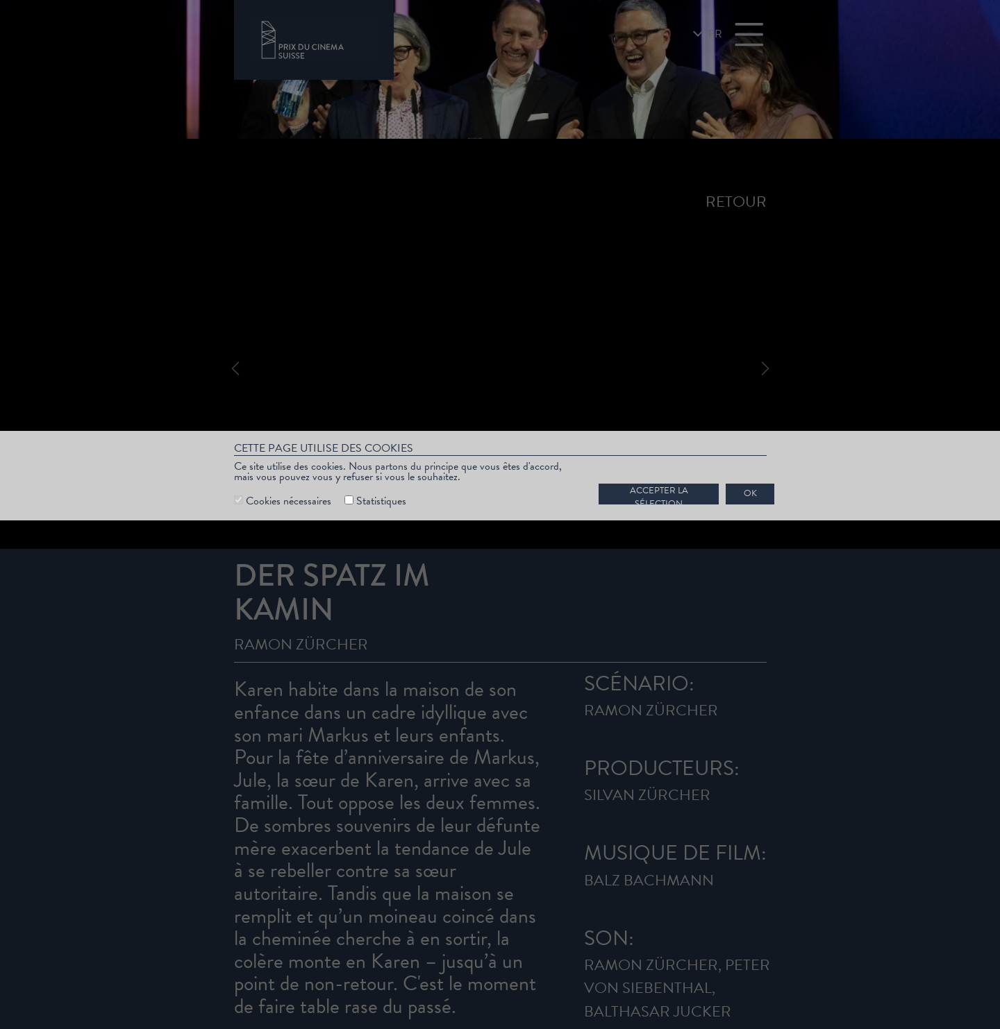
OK (750, 493)
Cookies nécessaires (288, 501)
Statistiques (381, 501)
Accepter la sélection (659, 494)
